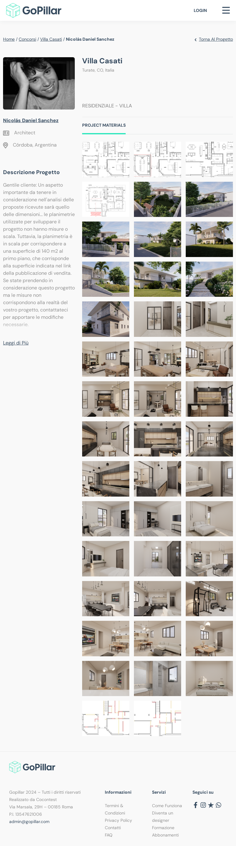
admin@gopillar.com (29, 821)
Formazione (163, 827)
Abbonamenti (165, 835)
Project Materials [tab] (104, 125)
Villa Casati (51, 39)
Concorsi (27, 39)
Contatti (113, 827)
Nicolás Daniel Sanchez (31, 120)
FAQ (108, 835)
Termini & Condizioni (115, 809)
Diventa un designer (162, 816)
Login (200, 10)
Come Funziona (167, 805)
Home (9, 39)
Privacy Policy (118, 820)
